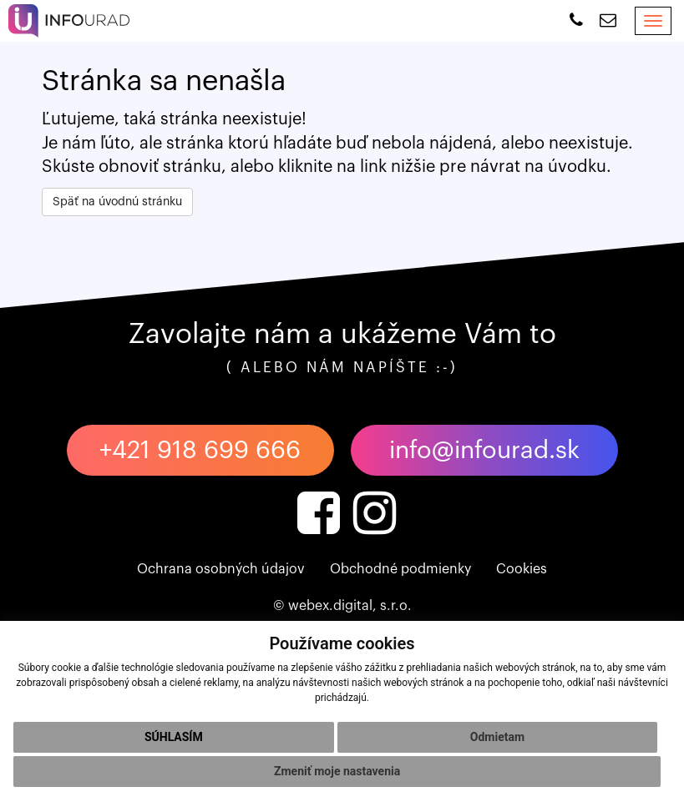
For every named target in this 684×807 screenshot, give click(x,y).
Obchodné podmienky (400, 569)
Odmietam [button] (497, 737)
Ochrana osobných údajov (221, 569)
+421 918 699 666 (200, 450)
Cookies (521, 569)
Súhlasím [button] (173, 737)
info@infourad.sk (484, 450)
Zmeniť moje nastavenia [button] (337, 771)
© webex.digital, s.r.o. (342, 606)
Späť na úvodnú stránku (117, 202)
